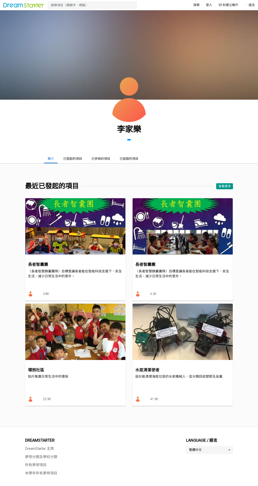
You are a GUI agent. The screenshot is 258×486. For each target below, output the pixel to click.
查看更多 (224, 186)
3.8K (46, 294)
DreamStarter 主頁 (39, 448)
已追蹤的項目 (129, 158)
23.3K (47, 399)
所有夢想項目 (36, 465)
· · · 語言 (250, 5)
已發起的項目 (72, 158)
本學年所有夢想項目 (41, 473)
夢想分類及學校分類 (41, 457)
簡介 (51, 158)
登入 (209, 5)
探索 (196, 5)
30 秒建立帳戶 (228, 5)
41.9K (154, 399)
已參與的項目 (100, 158)
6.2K (153, 294)
